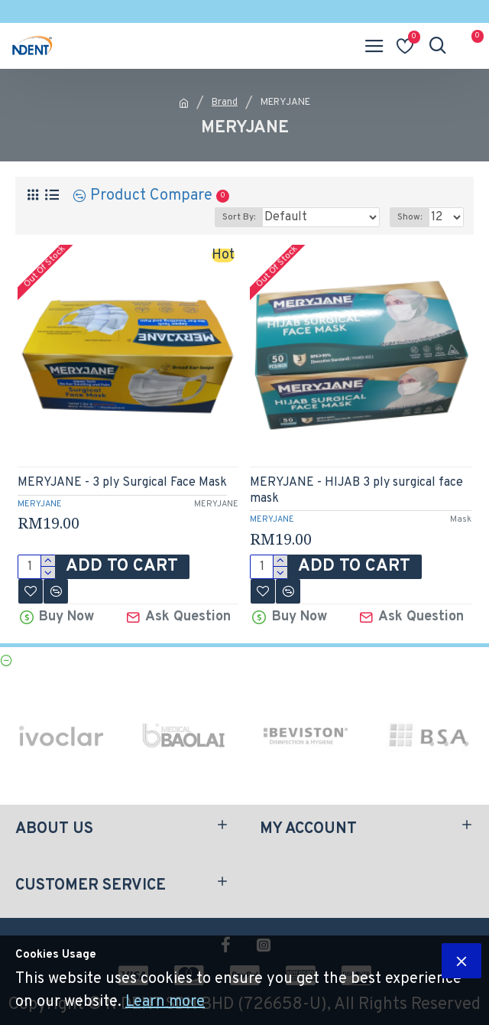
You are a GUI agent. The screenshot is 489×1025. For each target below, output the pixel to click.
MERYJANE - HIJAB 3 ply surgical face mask (356, 490)
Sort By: (238, 217)
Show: (409, 217)
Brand (225, 102)
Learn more (165, 1002)
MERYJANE (40, 504)
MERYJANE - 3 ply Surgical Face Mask (122, 482)
